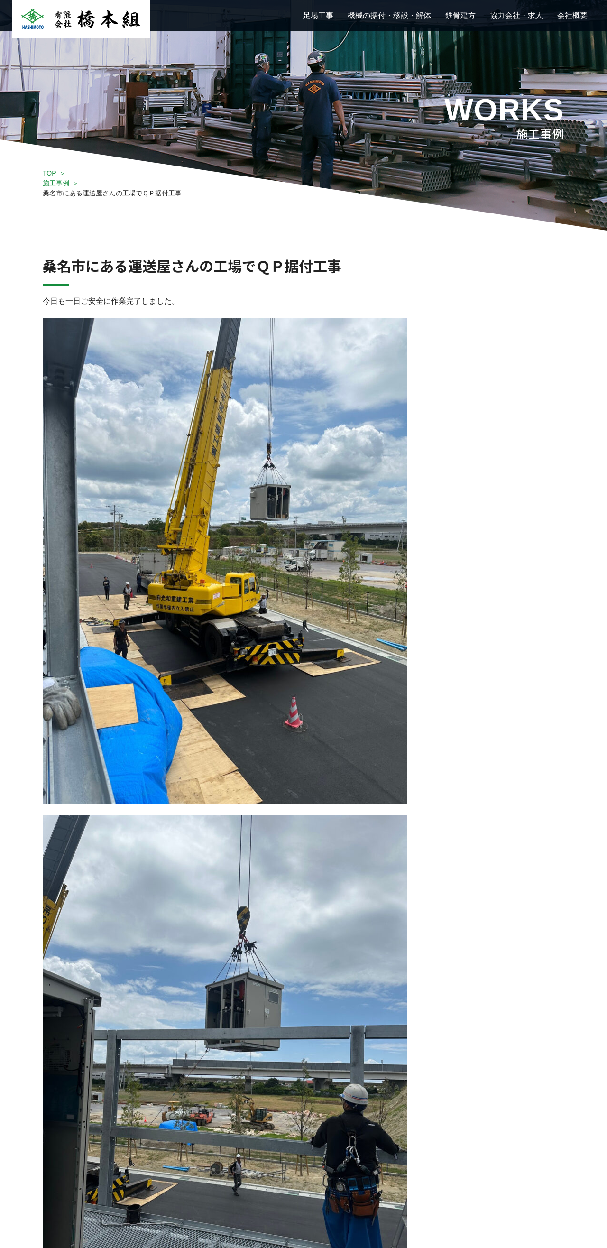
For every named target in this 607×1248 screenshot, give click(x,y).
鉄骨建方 (460, 15)
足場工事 (318, 15)
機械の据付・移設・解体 (389, 15)
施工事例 (56, 183)
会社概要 (572, 15)
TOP (49, 173)
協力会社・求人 (516, 15)
